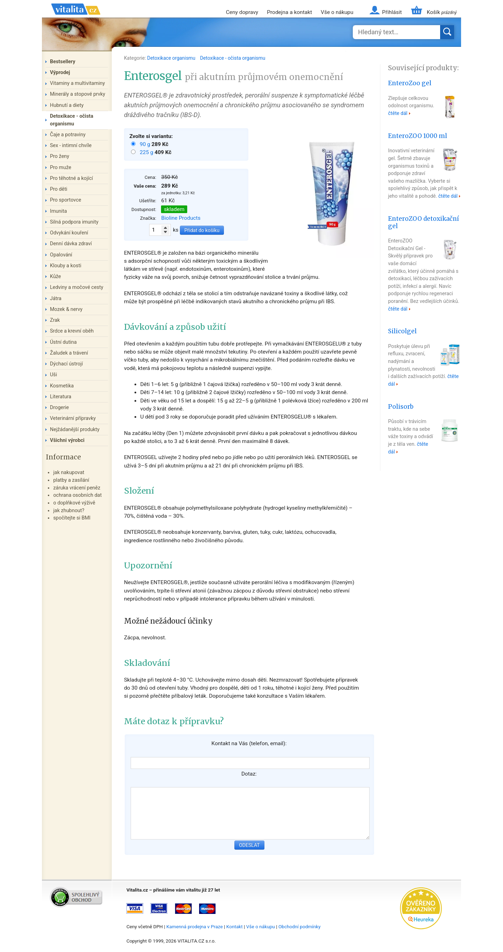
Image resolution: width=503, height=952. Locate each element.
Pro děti (58, 189)
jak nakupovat (68, 472)
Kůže (55, 276)
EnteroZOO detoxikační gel (423, 222)
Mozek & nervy (66, 309)
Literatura (60, 397)
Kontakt (234, 926)
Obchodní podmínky (299, 926)
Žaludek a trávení (69, 353)
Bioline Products (181, 218)
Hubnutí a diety (66, 105)
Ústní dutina (63, 342)
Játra (55, 298)
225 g (147, 152)
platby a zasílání (71, 480)
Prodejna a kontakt (289, 12)
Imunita (58, 211)
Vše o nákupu (337, 12)
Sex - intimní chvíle (71, 145)
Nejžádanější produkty (75, 430)
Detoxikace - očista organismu (232, 58)
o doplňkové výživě (74, 503)
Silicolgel (402, 331)
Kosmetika (62, 386)
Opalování (61, 255)
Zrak (55, 320)
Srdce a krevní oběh (72, 331)
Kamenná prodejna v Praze (194, 926)
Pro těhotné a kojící (71, 178)
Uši (53, 375)
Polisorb (401, 406)
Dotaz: (249, 774)
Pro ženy (59, 156)
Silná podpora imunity (74, 222)
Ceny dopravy (242, 12)
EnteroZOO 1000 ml (417, 136)
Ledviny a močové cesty (76, 287)
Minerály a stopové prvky (77, 94)
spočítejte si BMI (71, 518)
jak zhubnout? (68, 511)
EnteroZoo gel (409, 83)
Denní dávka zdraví (71, 244)
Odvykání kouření (69, 233)
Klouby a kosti (65, 266)
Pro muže (60, 167)
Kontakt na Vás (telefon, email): (248, 743)
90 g (146, 144)
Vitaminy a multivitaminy (77, 83)
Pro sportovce (65, 200)
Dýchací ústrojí (66, 364)
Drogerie (59, 407)
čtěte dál (397, 113)
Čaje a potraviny (68, 135)
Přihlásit (392, 12)
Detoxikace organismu (171, 58)
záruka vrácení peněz (76, 488)
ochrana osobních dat (77, 495)
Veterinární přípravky (73, 418)
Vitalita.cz (76, 17)
